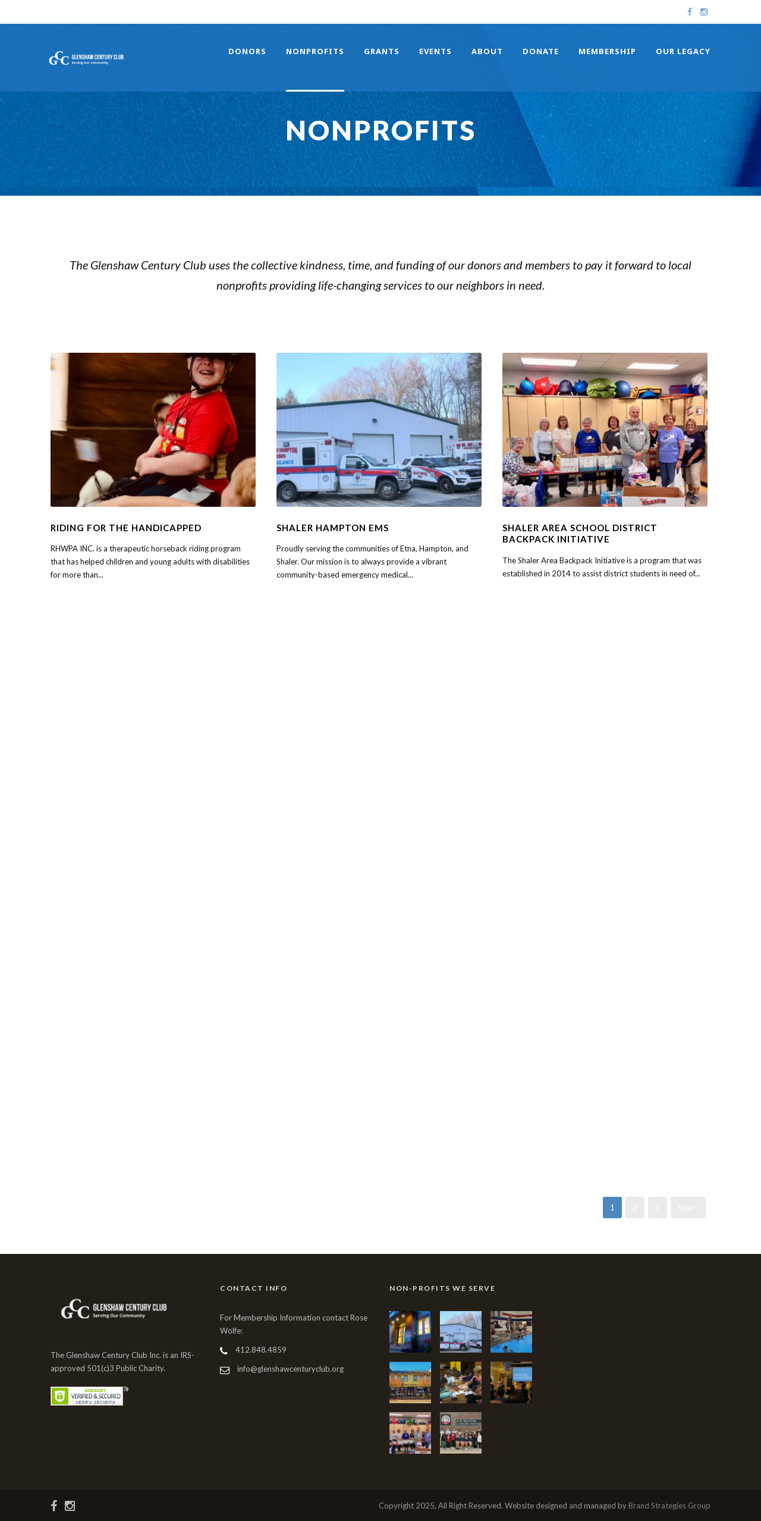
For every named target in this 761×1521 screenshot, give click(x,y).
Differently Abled (347, 313)
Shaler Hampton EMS (332, 527)
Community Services (229, 313)
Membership (607, 51)
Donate (541, 51)
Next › (688, 1207)
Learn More (75, 598)
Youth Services (566, 313)
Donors (247, 51)
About (487, 51)
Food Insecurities (460, 313)
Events (435, 51)
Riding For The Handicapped (126, 527)
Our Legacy (683, 51)
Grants (382, 51)
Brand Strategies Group (669, 1505)
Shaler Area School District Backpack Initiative (580, 533)
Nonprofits (315, 51)
